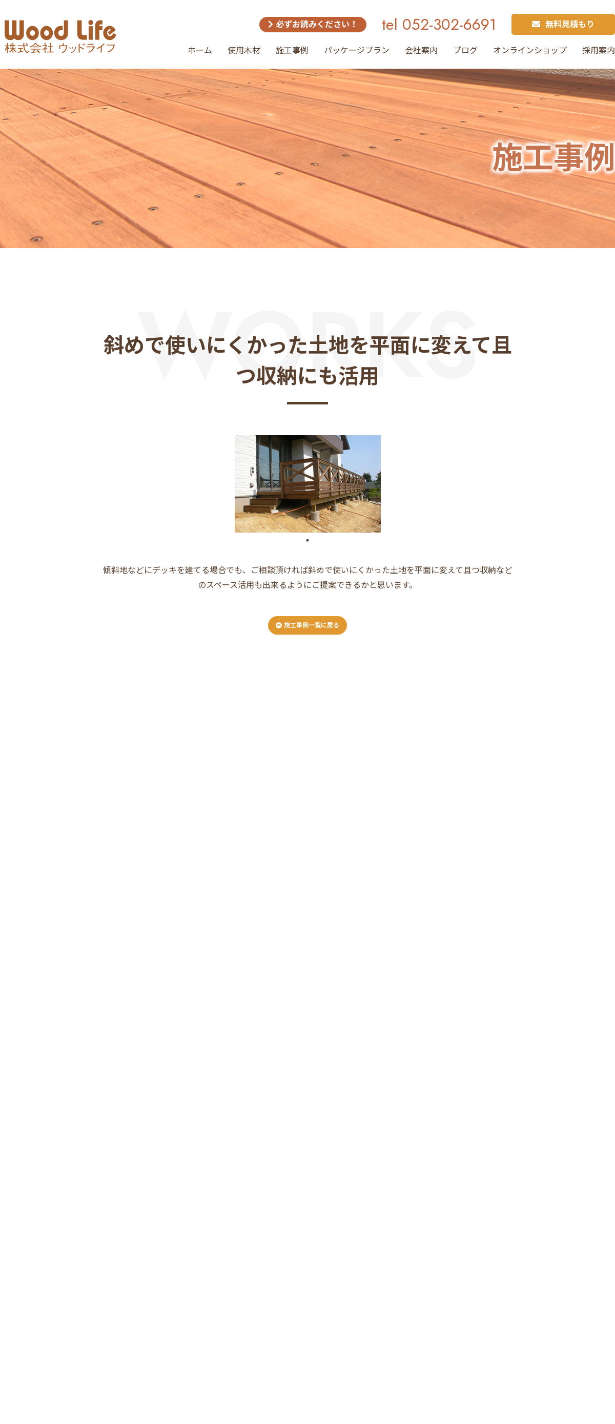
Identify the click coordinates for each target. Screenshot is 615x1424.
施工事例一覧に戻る (307, 625)
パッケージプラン (356, 50)
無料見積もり (563, 24)
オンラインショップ (530, 50)
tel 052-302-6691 (439, 24)
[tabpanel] (307, 484)
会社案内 (421, 50)
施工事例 (292, 50)
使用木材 (244, 50)
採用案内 (598, 50)
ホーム (200, 50)
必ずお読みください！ (313, 24)
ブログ (465, 50)
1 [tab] (307, 540)
